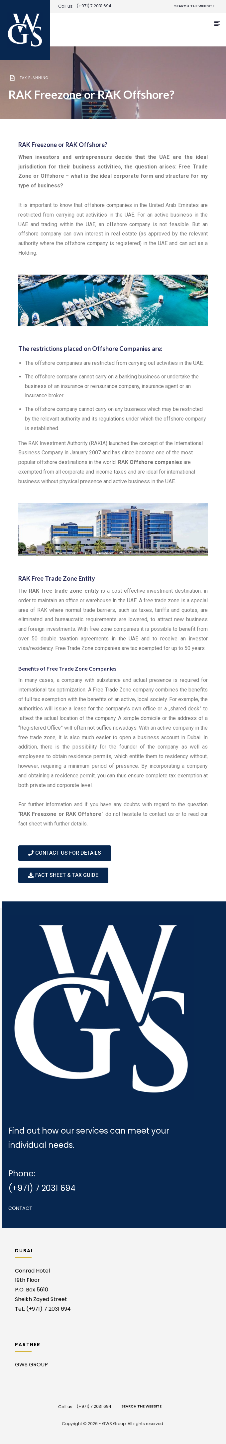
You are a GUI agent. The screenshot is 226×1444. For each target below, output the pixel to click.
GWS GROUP (31, 1364)
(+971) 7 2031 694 (94, 6)
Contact (20, 1208)
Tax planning (34, 77)
